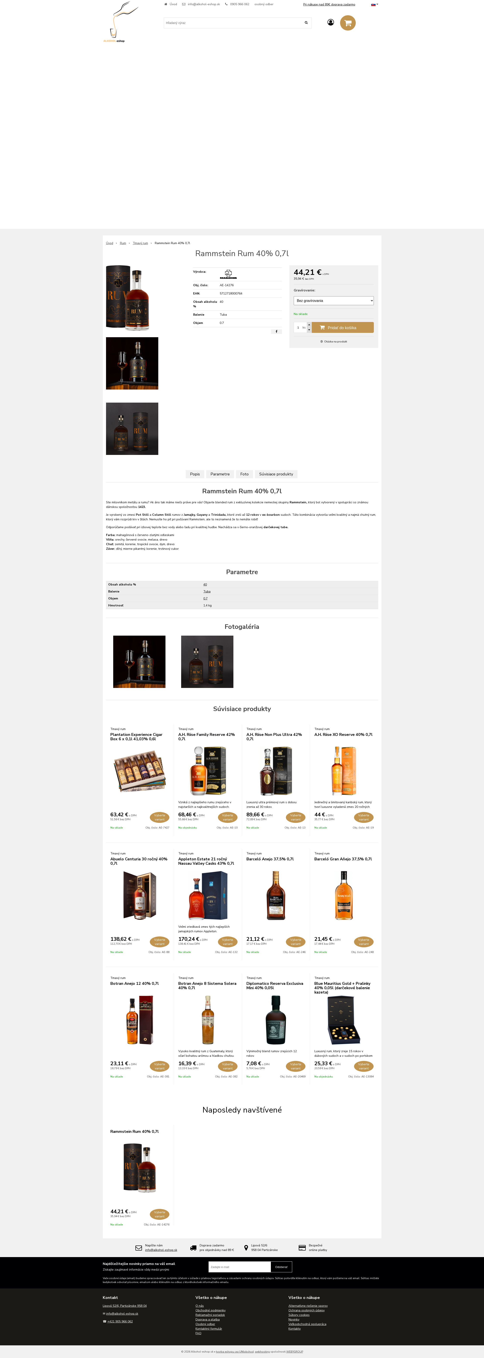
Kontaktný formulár (209, 1329)
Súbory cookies (299, 1315)
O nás (200, 1306)
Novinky (293, 1319)
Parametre (220, 474)
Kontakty (294, 1329)
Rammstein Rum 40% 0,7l (134, 1131)
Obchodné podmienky (211, 1310)
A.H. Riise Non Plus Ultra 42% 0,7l (274, 737)
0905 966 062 (239, 4)
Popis (195, 474)
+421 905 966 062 (120, 1321)
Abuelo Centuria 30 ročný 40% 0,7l (138, 861)
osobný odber (264, 4)
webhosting (262, 1351)
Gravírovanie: (304, 290)
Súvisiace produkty (276, 474)
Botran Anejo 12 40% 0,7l (134, 983)
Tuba (207, 591)
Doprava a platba (208, 1319)
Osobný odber (205, 1324)
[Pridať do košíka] (334, 327)
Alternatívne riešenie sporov (308, 1306)
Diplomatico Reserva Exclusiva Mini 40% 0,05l (274, 985)
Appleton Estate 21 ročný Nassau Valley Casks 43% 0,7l (206, 861)
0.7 (205, 598)
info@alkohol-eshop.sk (204, 4)
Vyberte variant (159, 817)
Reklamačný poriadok (210, 1315)
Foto (244, 474)
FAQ (198, 1333)
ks (304, 327)
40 (205, 584)
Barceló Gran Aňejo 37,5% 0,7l (343, 859)
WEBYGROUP (294, 1351)
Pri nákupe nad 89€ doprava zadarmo (329, 4)
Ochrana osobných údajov (306, 1310)
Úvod (173, 4)
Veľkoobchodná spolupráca (307, 1324)
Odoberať (281, 1267)
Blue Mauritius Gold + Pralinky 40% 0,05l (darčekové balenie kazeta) (342, 988)
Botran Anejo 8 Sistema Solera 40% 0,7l (207, 985)
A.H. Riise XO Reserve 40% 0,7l (343, 734)
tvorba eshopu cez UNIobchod (235, 1351)
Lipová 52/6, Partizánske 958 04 (125, 1306)
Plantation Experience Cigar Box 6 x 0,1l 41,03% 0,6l (136, 737)
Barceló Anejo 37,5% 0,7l (270, 859)
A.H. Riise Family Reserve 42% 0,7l (206, 737)
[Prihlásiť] (330, 22)
